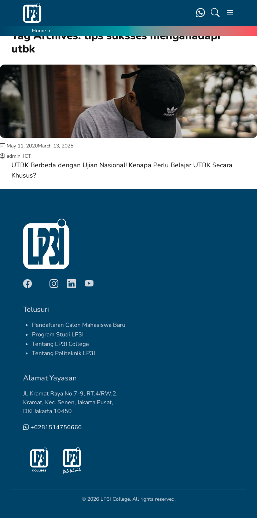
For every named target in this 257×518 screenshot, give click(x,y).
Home (39, 30)
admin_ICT (19, 156)
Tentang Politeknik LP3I (63, 353)
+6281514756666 (52, 427)
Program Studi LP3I (58, 335)
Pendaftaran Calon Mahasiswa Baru (78, 325)
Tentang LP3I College (60, 344)
